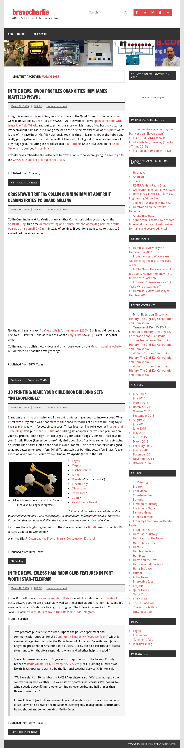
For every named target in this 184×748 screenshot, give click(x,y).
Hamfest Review (143, 551)
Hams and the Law (145, 560)
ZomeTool (79, 493)
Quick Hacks (141, 590)
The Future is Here (145, 607)
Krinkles (77, 479)
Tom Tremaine (142, 340)
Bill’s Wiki (40, 34)
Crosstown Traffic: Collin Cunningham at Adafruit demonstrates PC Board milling (59, 197)
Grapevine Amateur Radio (54, 598)
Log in (137, 631)
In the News (140, 577)
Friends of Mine (143, 517)
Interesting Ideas (144, 581)
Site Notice (140, 598)
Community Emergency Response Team (81, 636)
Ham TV (138, 547)
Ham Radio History (145, 534)
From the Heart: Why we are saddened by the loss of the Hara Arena (150, 261)
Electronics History (145, 504)
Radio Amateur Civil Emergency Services (53, 664)
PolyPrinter (75, 335)
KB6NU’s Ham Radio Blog (149, 185)
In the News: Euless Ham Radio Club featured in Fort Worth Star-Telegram (60, 576)
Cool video (16, 380)
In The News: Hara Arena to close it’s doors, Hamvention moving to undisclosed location (152, 274)
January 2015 (141, 450)
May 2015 (139, 433)
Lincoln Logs (80, 484)
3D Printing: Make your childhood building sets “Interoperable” (55, 395)
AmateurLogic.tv (143, 215)
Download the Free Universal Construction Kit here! (61, 538)
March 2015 (140, 441)
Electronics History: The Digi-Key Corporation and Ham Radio (151, 319)
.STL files (50, 431)
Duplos (77, 465)
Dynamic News (166, 743)
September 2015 (143, 415)
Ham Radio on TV (144, 542)
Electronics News (144, 508)
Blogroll (138, 486)
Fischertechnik (81, 470)
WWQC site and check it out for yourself (38, 160)
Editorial (138, 499)
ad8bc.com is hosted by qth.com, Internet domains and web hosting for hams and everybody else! (152, 224)
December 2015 (143, 407)
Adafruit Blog (17, 224)
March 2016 (140, 402)
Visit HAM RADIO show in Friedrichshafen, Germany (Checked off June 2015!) (152, 142)
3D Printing (17, 561)
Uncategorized (142, 611)
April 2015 (140, 437)
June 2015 (139, 428)
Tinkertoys (79, 488)
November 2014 (143, 459)
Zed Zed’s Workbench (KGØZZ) (152, 202)
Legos (76, 461)
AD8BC (38, 106)
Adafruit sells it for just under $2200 (64, 330)
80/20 (92, 527)
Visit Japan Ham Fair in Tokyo (152, 151)
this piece (110, 130)
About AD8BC (16, 34)
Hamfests (139, 555)
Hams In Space (142, 568)
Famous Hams (142, 512)
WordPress (147, 743)
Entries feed (141, 635)
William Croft (142, 353)
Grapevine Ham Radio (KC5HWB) (154, 190)
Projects (138, 586)
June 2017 (139, 394)
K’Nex (75, 475)
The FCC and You (144, 603)
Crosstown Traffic (38, 380)
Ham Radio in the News (24, 182)
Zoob (76, 498)
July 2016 (139, 398)
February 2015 (142, 446)
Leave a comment (57, 106)
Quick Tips (140, 594)
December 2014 (143, 454)
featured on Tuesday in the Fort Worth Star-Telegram (59, 612)
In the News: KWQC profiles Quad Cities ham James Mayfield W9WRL (57, 94)
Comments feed (143, 639)
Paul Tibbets (73, 144)
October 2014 (142, 463)
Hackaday (139, 172)
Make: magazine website (106, 346)
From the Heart (143, 529)
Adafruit (138, 177)
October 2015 (142, 411)
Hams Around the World (149, 564)
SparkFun (139, 181)
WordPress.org (142, 644)
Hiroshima (42, 148)
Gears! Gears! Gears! (84, 502)
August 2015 (141, 420)
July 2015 (139, 424)
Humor (137, 573)
